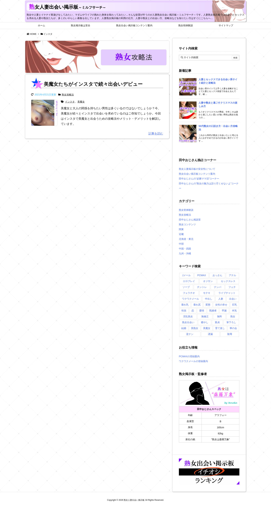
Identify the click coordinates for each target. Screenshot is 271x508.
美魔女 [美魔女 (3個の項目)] (206, 328)
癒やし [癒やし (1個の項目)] (204, 322)
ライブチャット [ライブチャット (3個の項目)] (226, 293)
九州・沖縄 (185, 253)
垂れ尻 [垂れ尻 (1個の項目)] (197, 304)
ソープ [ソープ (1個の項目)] (186, 287)
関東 (181, 229)
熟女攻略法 (68, 94)
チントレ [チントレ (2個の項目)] (202, 287)
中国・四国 (185, 248)
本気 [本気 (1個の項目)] (234, 310)
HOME (33, 34)
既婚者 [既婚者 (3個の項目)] (213, 310)
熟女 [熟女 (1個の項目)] (232, 316)
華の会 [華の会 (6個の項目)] (233, 328)
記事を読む (155, 133)
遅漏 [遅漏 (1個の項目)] (210, 334)
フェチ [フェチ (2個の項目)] (232, 287)
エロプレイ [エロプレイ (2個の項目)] (189, 281)
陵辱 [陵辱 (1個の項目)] (229, 334)
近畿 (181, 234)
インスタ (70, 101)
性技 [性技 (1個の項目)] (183, 310)
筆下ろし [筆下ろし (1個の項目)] (231, 322)
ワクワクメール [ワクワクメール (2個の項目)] (190, 298)
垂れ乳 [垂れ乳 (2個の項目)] (185, 304)
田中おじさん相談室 (190, 219)
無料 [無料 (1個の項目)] (219, 316)
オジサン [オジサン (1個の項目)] (208, 281)
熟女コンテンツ (187, 224)
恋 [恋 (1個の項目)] (192, 310)
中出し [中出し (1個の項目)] (208, 298)
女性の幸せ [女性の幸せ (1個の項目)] (221, 304)
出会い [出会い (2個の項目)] (232, 298)
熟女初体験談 (186, 210)
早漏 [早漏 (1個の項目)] (224, 310)
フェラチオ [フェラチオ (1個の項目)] (189, 293)
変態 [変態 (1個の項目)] (207, 304)
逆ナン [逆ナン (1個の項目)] (189, 334)
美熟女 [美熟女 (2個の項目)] (194, 328)
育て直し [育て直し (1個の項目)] (220, 328)
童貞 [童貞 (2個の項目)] (217, 322)
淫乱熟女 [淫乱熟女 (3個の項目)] (188, 316)
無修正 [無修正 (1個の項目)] (205, 316)
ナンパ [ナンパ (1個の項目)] (217, 287)
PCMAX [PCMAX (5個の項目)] (201, 275)
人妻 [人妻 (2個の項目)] (220, 298)
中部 (181, 243)
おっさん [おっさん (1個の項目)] (217, 275)
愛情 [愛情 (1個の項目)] (201, 310)
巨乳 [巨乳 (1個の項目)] (234, 304)
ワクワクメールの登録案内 (193, 361)
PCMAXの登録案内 (189, 356)
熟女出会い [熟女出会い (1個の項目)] (188, 322)
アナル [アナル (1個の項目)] (232, 275)
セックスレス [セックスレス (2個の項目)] (228, 281)
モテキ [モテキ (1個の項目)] (206, 293)
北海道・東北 (186, 239)
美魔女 (81, 101)
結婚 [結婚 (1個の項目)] (183, 328)
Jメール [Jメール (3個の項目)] (186, 275)
